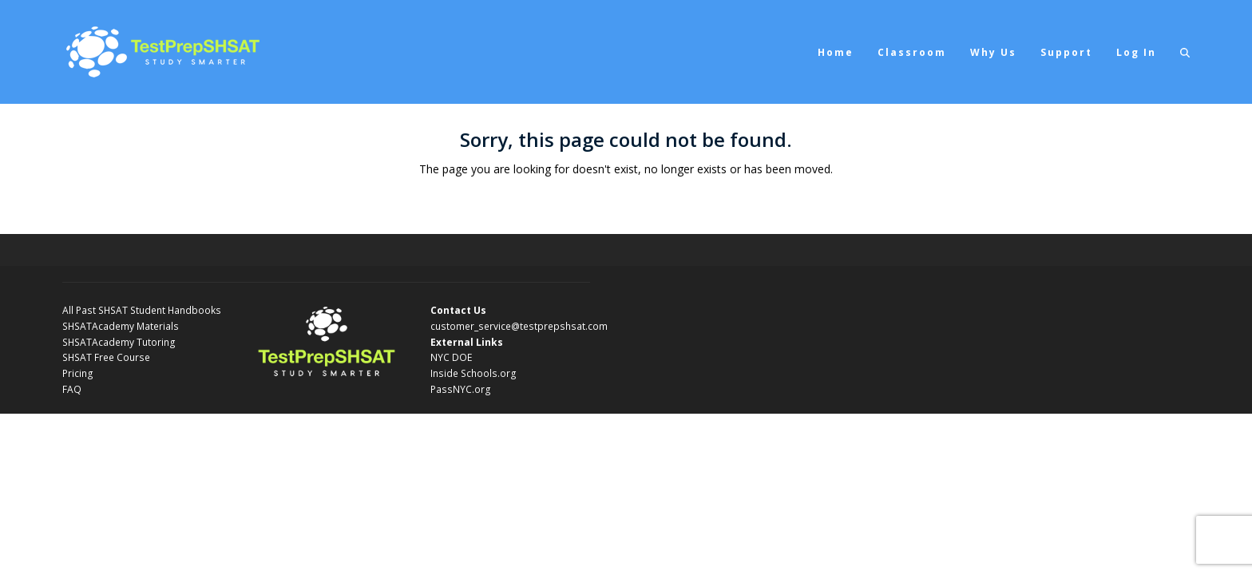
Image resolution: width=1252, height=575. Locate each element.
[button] (1185, 52)
